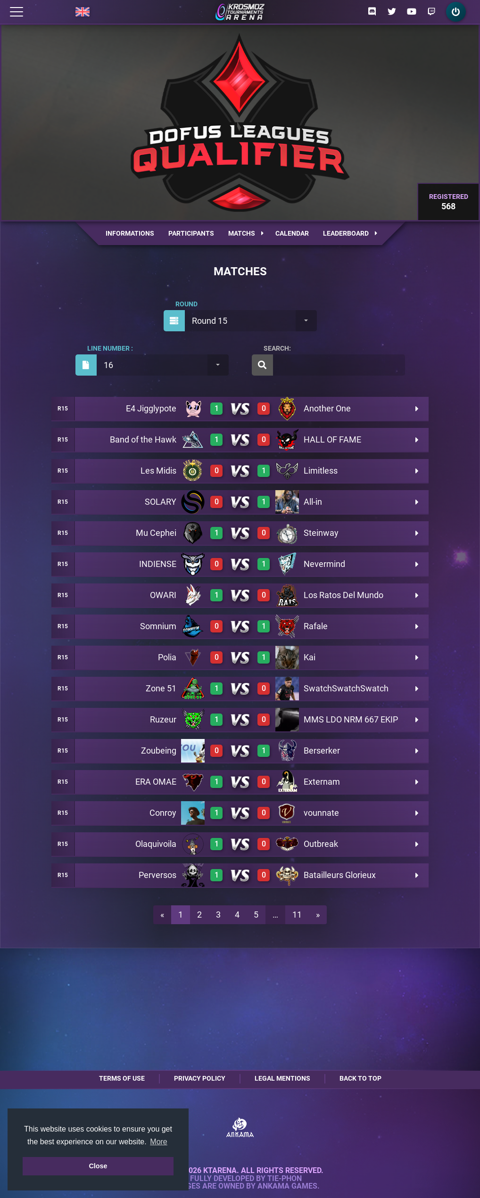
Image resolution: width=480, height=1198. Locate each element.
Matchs (246, 233)
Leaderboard (350, 233)
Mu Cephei (156, 533)
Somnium (158, 626)
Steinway (321, 533)
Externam (322, 782)
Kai (309, 657)
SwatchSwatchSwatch (346, 688)
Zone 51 (161, 688)
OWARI (163, 595)
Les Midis (158, 471)
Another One (327, 408)
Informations (130, 233)
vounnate (321, 813)
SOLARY (160, 502)
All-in (313, 502)
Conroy (162, 813)
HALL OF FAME (332, 439)
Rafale (316, 626)
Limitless (321, 471)
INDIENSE (157, 564)
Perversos (157, 875)
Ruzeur (163, 719)
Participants (191, 233)
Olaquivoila (155, 844)
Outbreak (321, 844)
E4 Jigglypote (151, 408)
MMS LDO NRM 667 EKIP (351, 719)
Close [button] (98, 1166)
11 (297, 914)
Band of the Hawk (143, 439)
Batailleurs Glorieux (340, 875)
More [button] (158, 1142)
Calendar (292, 233)
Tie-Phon (284, 1178)
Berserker (322, 750)
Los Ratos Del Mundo (343, 595)
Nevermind (324, 564)
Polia (167, 657)
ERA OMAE (155, 782)
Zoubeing (158, 750)
